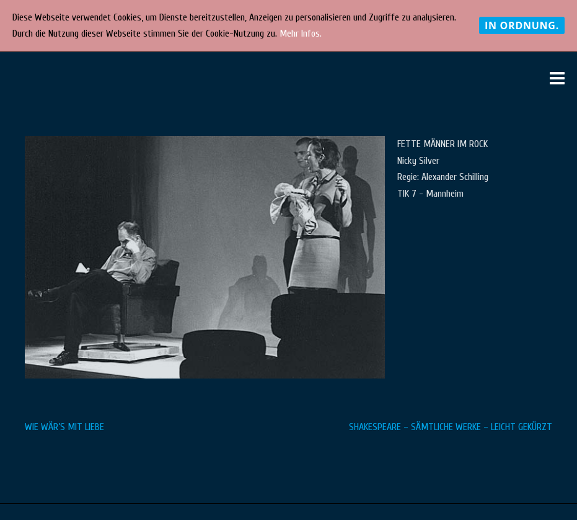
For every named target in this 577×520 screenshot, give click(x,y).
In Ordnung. (522, 25)
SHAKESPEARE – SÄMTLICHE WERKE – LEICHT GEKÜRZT (450, 427)
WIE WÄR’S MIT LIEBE (64, 427)
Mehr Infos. (301, 33)
